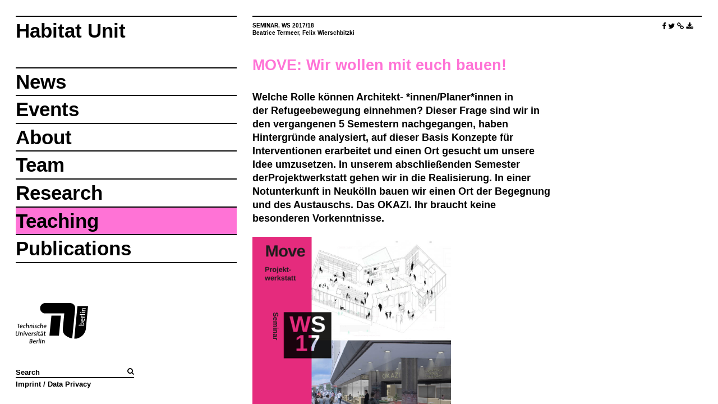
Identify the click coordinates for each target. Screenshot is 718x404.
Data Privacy (69, 383)
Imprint (28, 383)
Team (40, 165)
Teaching (57, 221)
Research (59, 193)
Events (47, 109)
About (44, 137)
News (41, 81)
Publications (73, 248)
